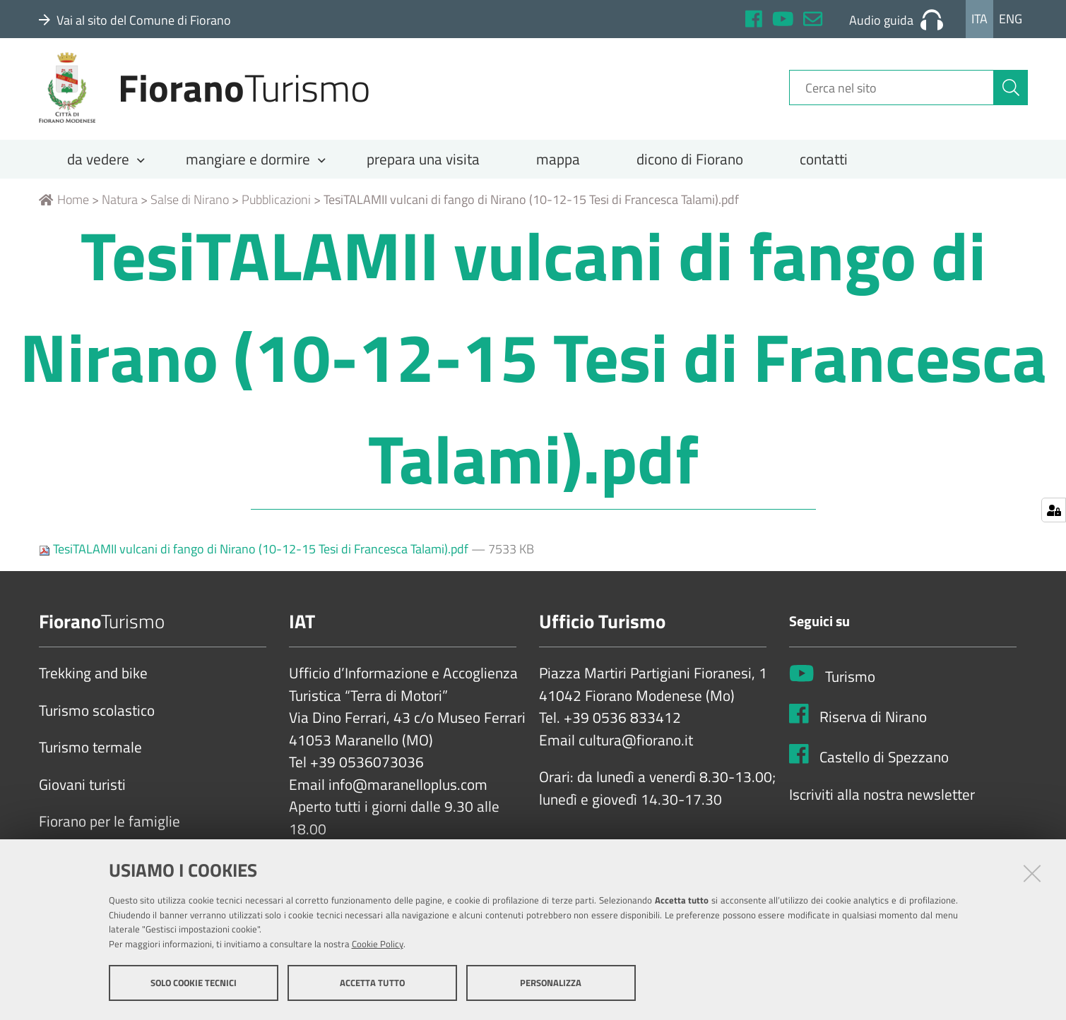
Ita (979, 18)
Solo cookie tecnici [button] (193, 983)
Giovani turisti (82, 795)
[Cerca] (1011, 94)
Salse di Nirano (189, 209)
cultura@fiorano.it (636, 750)
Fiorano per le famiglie (109, 831)
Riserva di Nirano (873, 727)
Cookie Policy (377, 944)
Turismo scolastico (97, 720)
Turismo (850, 687)
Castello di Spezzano (884, 767)
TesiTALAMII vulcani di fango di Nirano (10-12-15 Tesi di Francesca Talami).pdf (255, 558)
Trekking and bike (93, 683)
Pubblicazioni (276, 209)
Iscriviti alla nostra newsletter (882, 804)
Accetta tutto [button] (372, 983)
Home (64, 209)
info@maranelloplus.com (407, 795)
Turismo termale (90, 757)
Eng (1010, 18)
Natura (120, 209)
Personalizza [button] (550, 983)
